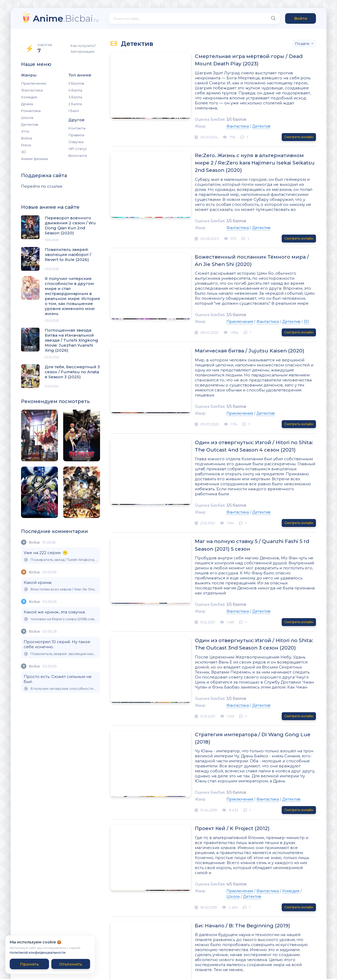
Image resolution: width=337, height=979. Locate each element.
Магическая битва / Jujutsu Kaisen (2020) (218, 326)
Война (26, 138)
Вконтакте (77, 155)
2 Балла (75, 104)
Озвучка (75, 142)
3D (23, 152)
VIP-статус (77, 149)
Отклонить (70, 964)
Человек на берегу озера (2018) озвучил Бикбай (60, 619)
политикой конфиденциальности (38, 952)
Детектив (29, 124)
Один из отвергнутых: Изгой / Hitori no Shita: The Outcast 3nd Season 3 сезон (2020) (229, 592)
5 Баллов (76, 83)
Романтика (31, 111)
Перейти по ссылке (41, 186)
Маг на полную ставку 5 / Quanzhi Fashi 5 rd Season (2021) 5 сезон (232, 502)
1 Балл (73, 111)
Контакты (77, 128)
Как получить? (83, 45)
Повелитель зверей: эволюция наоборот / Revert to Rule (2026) (60, 654)
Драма (27, 104)
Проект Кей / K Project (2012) (200, 760)
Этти (25, 131)
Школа (27, 117)
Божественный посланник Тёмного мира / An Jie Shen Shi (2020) (237, 240)
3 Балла (75, 97)
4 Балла (75, 90)
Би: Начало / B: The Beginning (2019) (210, 842)
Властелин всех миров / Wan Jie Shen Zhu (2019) (60, 589)
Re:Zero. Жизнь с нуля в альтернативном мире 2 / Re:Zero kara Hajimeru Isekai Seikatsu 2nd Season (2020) (237, 150)
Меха (26, 145)
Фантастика (32, 90)
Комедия (29, 97)
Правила (76, 135)
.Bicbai (66, 18)
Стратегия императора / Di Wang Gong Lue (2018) (230, 678)
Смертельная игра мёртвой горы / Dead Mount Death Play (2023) (236, 61)
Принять (29, 964)
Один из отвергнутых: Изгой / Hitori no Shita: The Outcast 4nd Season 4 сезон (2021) (229, 412)
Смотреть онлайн (298, 128)
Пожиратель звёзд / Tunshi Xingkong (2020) (60, 559)
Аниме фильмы (34, 159)
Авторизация (82, 51)
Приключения (33, 83)
